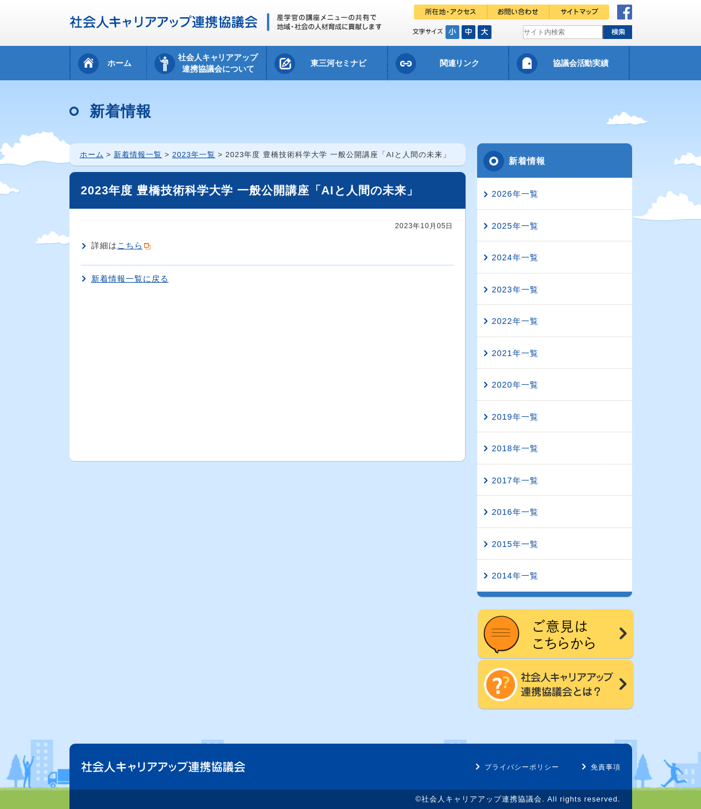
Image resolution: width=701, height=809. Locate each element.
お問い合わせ (518, 12)
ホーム (119, 63)
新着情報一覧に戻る (130, 278)
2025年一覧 (515, 225)
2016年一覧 (515, 512)
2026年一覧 (515, 193)
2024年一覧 (515, 257)
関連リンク (460, 63)
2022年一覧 (515, 321)
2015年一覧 (515, 544)
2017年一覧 (515, 480)
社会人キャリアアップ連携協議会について (218, 63)
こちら (130, 245)
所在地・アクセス (450, 12)
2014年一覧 (515, 575)
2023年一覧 (193, 154)
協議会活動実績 (581, 63)
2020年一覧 (515, 384)
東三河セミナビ (339, 63)
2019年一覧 (515, 416)
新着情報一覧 (138, 154)
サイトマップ (579, 12)
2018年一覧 (515, 448)
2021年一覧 (515, 353)
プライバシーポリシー (522, 767)
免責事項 (606, 767)
